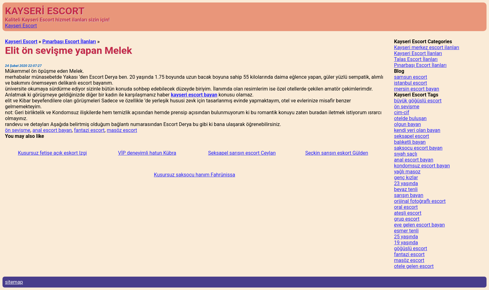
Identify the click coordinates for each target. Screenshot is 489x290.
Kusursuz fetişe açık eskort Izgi (52, 153)
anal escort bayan (52, 130)
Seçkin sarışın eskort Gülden (336, 153)
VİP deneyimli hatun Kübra (147, 153)
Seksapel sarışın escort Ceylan (242, 153)
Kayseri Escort (21, 26)
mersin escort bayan (416, 89)
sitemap (14, 282)
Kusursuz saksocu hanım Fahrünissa (194, 175)
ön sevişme (17, 130)
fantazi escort (89, 130)
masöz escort (122, 130)
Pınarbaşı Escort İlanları (69, 41)
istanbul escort (410, 83)
